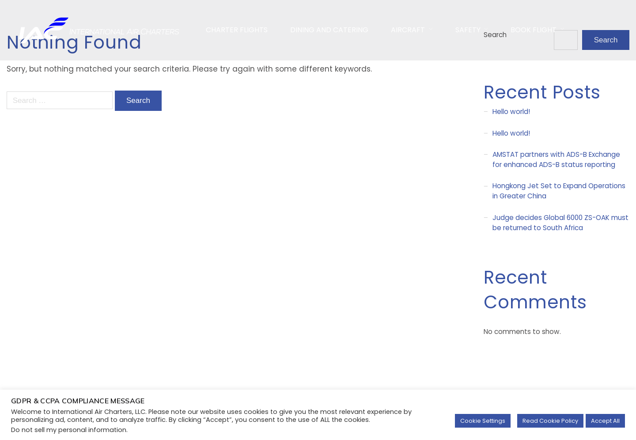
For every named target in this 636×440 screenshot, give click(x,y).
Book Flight (533, 30)
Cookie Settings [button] (482, 421)
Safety (468, 30)
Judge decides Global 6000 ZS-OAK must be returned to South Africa (560, 222)
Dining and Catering (329, 30)
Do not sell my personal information (68, 429)
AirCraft (408, 30)
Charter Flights (237, 30)
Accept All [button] (605, 421)
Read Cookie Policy (550, 421)
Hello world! (511, 111)
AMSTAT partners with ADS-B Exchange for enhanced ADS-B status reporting (556, 159)
